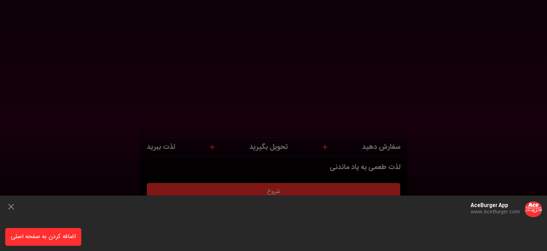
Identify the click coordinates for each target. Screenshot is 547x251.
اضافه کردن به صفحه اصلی (43, 237)
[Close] (11, 207)
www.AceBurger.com (495, 212)
